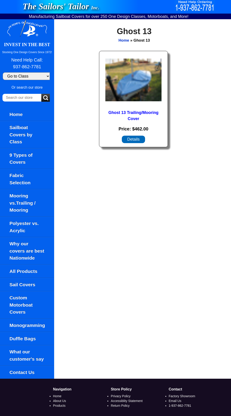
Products (59, 405)
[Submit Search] (45, 98)
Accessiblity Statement (127, 401)
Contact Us (22, 372)
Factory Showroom (182, 396)
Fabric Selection (19, 179)
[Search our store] (21, 98)
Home (16, 114)
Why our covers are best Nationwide (26, 250)
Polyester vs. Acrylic (24, 227)
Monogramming (27, 325)
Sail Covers (22, 284)
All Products (23, 271)
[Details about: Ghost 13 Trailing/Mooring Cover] (133, 139)
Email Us (175, 401)
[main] (142, 199)
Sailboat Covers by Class (20, 134)
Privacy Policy (120, 396)
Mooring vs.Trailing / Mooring (22, 203)
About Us (59, 401)
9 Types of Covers (20, 158)
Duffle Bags (22, 338)
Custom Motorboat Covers (21, 304)
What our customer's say (26, 355)
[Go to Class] (26, 76)
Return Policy (120, 405)
